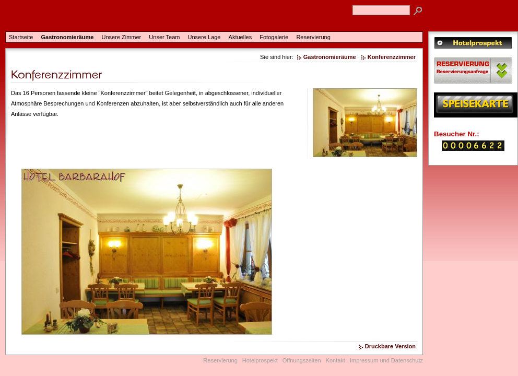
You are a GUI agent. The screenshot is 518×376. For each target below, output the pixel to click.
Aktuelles (240, 37)
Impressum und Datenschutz (386, 360)
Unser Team (164, 37)
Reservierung (313, 37)
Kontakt (335, 360)
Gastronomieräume (67, 37)
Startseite (21, 37)
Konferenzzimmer (392, 57)
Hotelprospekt (260, 360)
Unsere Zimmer (121, 37)
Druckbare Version (390, 346)
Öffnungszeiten (301, 360)
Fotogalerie (274, 37)
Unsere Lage (204, 37)
